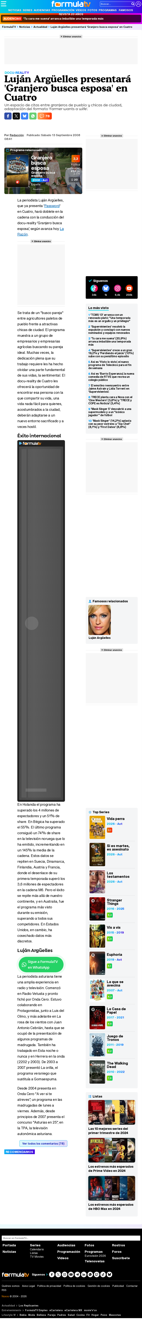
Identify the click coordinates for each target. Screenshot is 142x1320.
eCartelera (56, 1310)
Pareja (52, 1315)
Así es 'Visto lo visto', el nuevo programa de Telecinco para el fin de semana (109, 365)
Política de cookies (74, 1286)
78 (47, 116)
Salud (71, 1315)
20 (76, 180)
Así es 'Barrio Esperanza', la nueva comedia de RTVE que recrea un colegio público (111, 377)
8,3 (110, 915)
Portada (9, 1245)
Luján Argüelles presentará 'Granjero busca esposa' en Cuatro (91, 27)
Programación (63, 10)
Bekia (23, 1315)
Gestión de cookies (99, 1286)
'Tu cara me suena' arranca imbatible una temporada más (53, 18)
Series (27, 10)
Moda (31, 1315)
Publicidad (118, 1286)
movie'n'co (90, 1310)
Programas (108, 10)
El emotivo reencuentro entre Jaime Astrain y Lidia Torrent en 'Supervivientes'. (108, 388)
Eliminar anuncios (72, 36)
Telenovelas (95, 1261)
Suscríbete (121, 1258)
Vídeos (81, 10)
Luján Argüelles (100, 638)
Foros (117, 1252)
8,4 (110, 939)
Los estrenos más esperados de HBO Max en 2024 (110, 1206)
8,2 (110, 1051)
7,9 (110, 1078)
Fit (88, 1315)
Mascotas (115, 1315)
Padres (61, 1315)
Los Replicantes (28, 1305)
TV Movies (37, 1257)
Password (52, 205)
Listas (34, 1253)
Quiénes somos (11, 1286)
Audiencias (42, 10)
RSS (4, 1290)
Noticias (14, 10)
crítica (75, 164)
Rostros (118, 1245)
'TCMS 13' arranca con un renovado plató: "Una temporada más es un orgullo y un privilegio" (109, 318)
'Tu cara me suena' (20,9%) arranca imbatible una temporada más (109, 341)
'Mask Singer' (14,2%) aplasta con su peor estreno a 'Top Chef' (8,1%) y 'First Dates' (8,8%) (109, 424)
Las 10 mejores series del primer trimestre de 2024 (108, 1130)
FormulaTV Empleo (36, 1310)
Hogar (95, 1315)
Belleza (41, 1315)
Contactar (132, 1286)
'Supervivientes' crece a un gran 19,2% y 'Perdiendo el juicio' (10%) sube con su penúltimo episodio (111, 353)
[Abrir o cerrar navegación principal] (3, 3)
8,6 (110, 1023)
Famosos (126, 10)
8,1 (109, 966)
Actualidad (40, 27)
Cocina (80, 1315)
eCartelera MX (73, 1310)
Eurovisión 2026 (95, 1256)
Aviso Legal (28, 1286)
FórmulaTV (9, 27)
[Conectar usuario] (138, 4)
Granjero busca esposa (41, 163)
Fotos (92, 10)
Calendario (37, 1249)
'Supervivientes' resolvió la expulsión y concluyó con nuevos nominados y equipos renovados (109, 329)
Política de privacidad (49, 1286)
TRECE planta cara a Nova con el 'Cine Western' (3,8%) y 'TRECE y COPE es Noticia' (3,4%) (110, 400)
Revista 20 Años (71, 14)
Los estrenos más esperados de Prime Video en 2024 (110, 1168)
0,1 (109, 830)
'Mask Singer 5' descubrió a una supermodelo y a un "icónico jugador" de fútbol (109, 412)
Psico (104, 1315)
